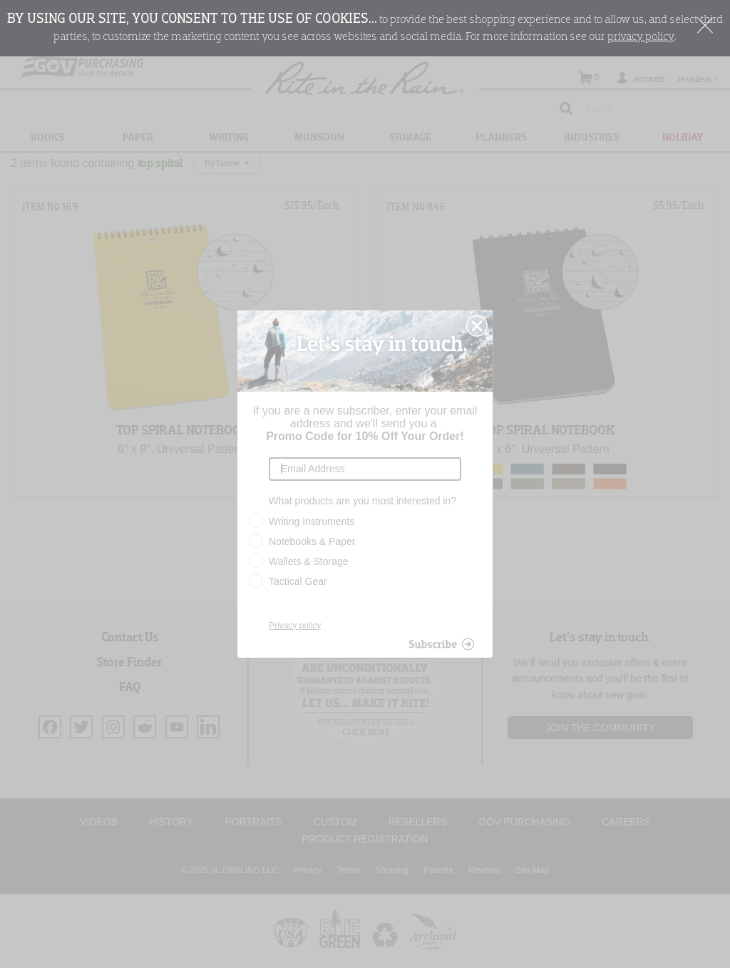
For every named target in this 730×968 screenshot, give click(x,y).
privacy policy (640, 37)
